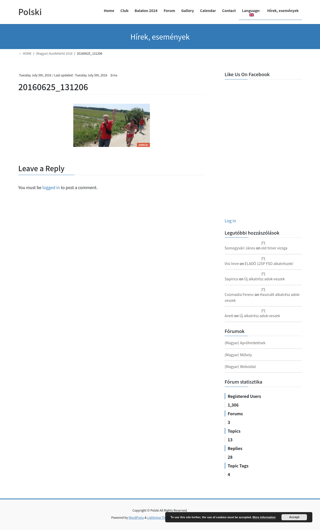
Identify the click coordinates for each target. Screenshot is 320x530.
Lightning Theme (159, 517)
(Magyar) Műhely (238, 354)
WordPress (136, 517)
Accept (294, 517)
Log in (230, 220)
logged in (51, 187)
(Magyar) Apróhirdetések (245, 342)
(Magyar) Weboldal (240, 366)
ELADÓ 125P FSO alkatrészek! (269, 263)
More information (264, 517)
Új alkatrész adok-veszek (264, 278)
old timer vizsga (274, 247)
